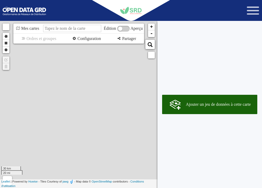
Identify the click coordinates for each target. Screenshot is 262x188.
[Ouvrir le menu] (253, 11)
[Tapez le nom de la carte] (72, 28)
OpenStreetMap (102, 181)
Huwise (33, 181)
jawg (65, 181)
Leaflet (5, 181)
